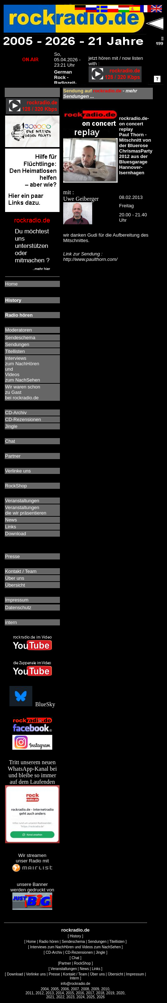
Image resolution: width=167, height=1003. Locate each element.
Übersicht (115, 974)
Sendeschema (73, 942)
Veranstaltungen (63, 969)
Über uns (97, 974)
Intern (74, 978)
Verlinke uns (36, 974)
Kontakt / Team (75, 974)
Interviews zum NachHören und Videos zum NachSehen (75, 947)
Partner (65, 963)
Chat (75, 958)
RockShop (82, 963)
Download (15, 974)
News (84, 969)
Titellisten (117, 942)
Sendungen (97, 942)
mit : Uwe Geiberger (90, 178)
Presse (54, 974)
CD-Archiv (54, 952)
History (75, 936)
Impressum (135, 974)
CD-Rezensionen (79, 952)
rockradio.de (75, 930)
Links (96, 969)
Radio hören (48, 942)
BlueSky (32, 704)
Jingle (100, 952)
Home (31, 942)
